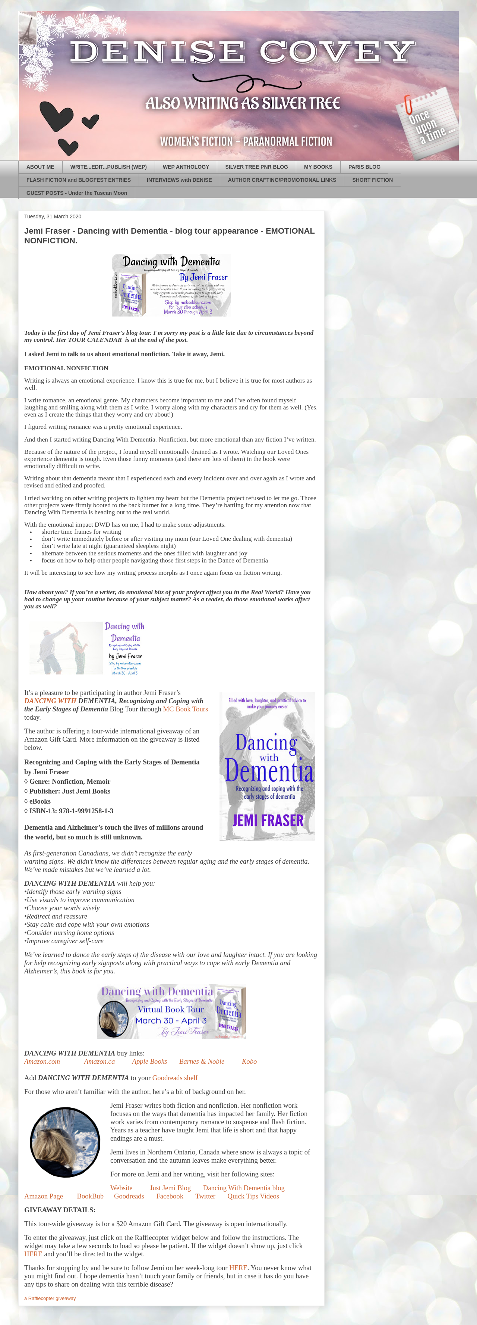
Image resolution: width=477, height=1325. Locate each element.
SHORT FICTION (372, 180)
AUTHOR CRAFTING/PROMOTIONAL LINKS (282, 180)
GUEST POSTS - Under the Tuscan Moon (76, 193)
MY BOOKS (318, 167)
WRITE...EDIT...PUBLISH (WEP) (108, 167)
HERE (33, 1254)
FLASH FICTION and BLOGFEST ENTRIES (78, 180)
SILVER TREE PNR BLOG (256, 167)
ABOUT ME (40, 167)
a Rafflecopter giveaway (50, 1298)
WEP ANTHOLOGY (186, 167)
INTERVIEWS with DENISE (179, 180)
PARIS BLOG (364, 167)
